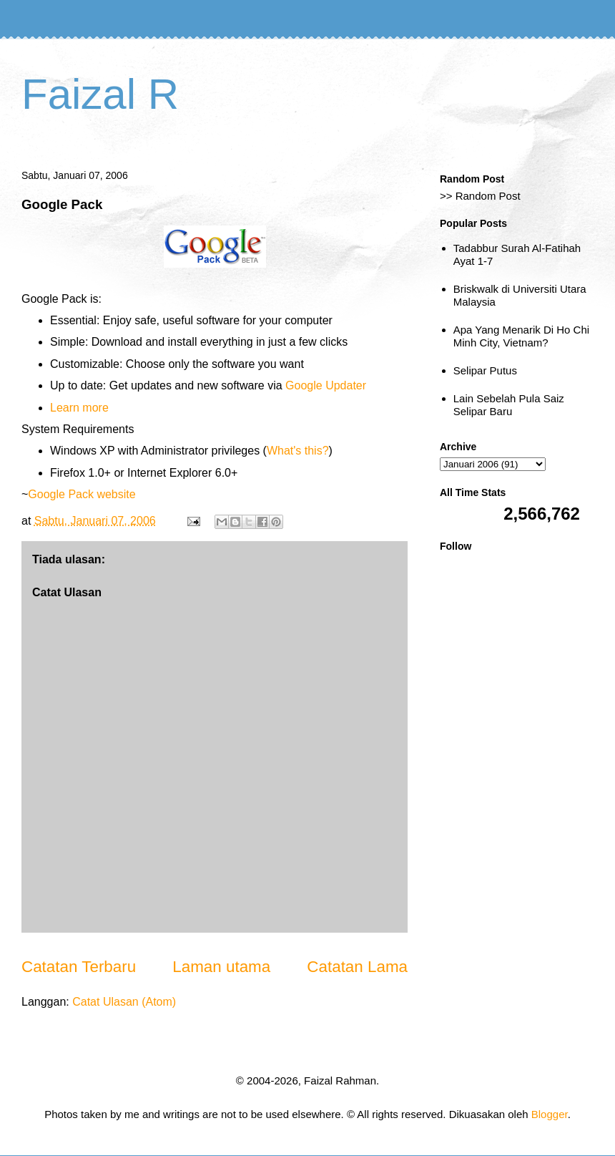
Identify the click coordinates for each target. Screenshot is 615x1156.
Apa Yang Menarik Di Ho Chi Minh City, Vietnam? (521, 336)
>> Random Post (480, 196)
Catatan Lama (357, 967)
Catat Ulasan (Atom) (124, 1002)
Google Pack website (81, 494)
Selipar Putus (485, 370)
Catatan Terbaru (78, 967)
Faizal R (100, 94)
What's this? (298, 451)
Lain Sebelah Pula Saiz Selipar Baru (508, 404)
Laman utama (221, 967)
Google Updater (325, 385)
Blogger (549, 1114)
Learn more (79, 408)
